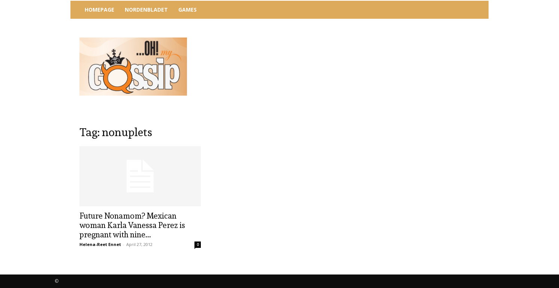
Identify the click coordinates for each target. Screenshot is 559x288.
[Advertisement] (341, 39)
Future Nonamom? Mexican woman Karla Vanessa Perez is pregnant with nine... (132, 225)
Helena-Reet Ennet (100, 244)
